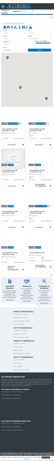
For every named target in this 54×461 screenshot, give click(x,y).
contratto (5, 36)
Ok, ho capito (45, 457)
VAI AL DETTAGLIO (19, 138)
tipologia (30, 36)
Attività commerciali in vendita (21, 353)
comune (5, 30)
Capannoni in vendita (19, 343)
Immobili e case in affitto (20, 330)
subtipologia (6, 41)
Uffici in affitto (17, 363)
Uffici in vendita (17, 347)
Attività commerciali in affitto (21, 370)
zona (29, 30)
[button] (20, 87)
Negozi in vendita (18, 350)
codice (4, 47)
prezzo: (43, 41)
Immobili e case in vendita (20, 314)
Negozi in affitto (17, 366)
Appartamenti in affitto (19, 334)
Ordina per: (16, 11)
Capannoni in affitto (18, 360)
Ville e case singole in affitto (21, 337)
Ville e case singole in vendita (21, 321)
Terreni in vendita (18, 324)
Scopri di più (10, 300)
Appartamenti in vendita (20, 317)
